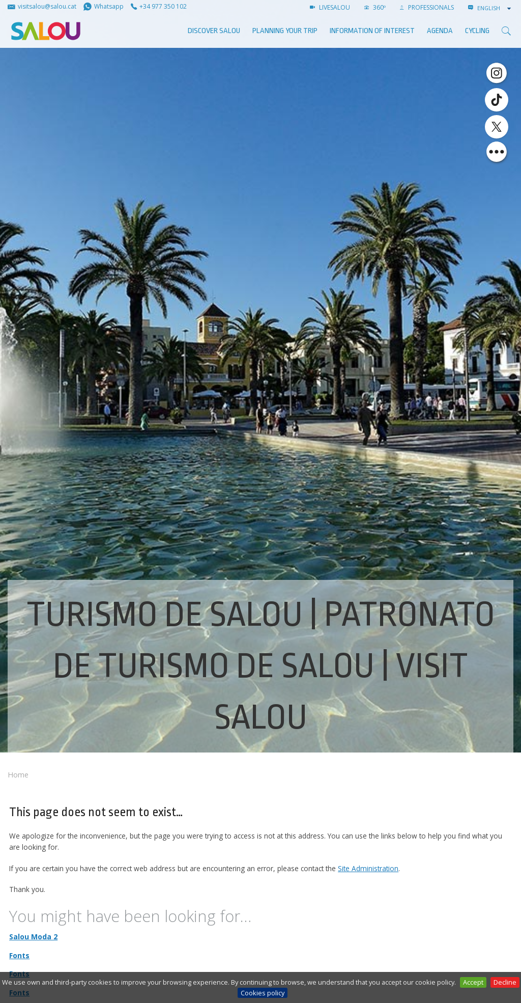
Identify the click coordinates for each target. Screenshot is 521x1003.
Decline (505, 982)
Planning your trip (284, 30)
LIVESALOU (330, 7)
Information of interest (372, 30)
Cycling (477, 30)
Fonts (19, 955)
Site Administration (368, 868)
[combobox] (495, 8)
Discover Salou (214, 30)
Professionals (427, 7)
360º (375, 7)
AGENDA (440, 30)
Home (18, 774)
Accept (473, 982)
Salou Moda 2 (33, 936)
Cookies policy (262, 992)
